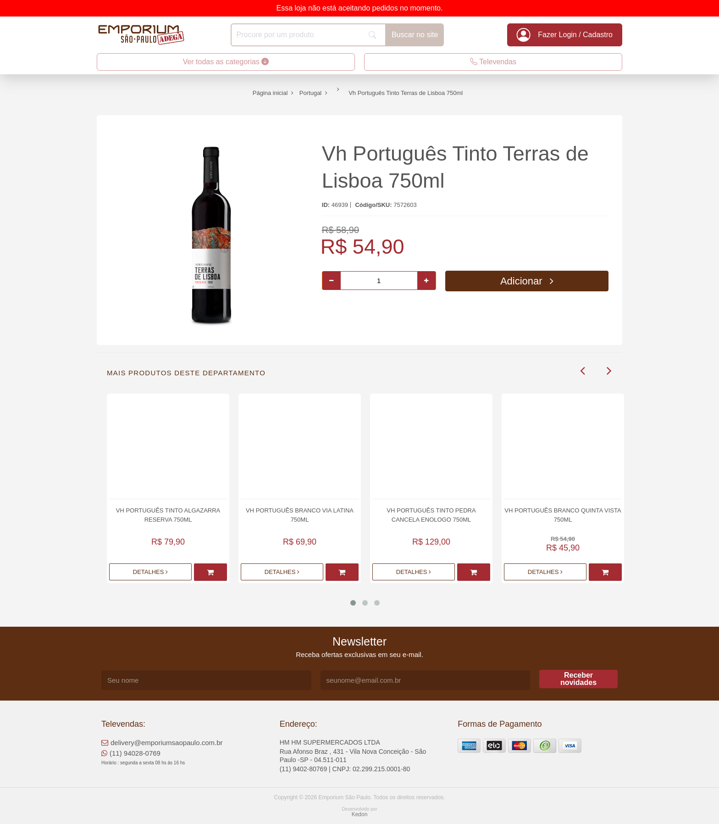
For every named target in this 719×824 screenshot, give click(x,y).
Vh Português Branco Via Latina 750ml (300, 515)
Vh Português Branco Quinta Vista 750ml (562, 515)
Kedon (360, 814)
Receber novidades (578, 678)
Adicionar (526, 281)
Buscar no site (415, 35)
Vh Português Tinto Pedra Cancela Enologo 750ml (431, 515)
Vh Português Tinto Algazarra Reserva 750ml (168, 515)
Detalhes (150, 571)
